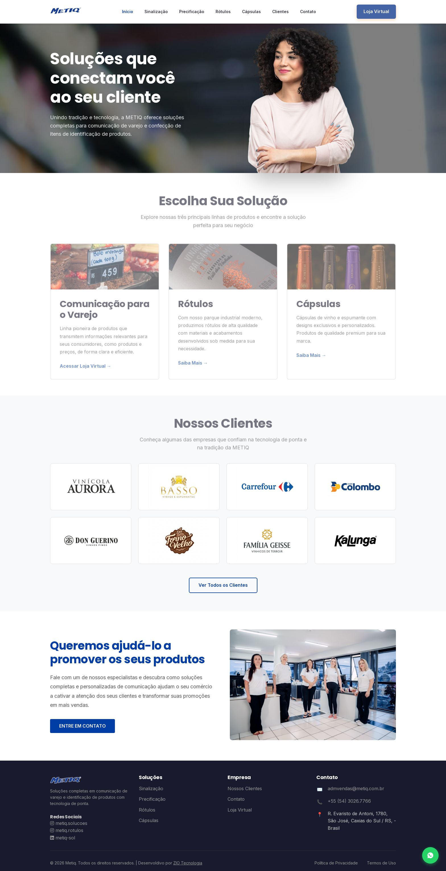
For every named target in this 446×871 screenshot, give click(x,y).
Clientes (280, 11)
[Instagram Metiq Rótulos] (66, 830)
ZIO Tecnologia (187, 862)
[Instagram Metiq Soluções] (68, 823)
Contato (308, 11)
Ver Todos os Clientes (223, 585)
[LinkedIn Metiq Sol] (62, 838)
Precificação (191, 11)
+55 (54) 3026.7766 (349, 801)
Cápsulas (251, 11)
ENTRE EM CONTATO (82, 726)
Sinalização (156, 11)
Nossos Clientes (245, 788)
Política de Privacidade (336, 862)
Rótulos (223, 11)
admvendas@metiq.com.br (356, 788)
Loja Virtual (376, 11)
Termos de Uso (381, 862)
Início (127, 11)
